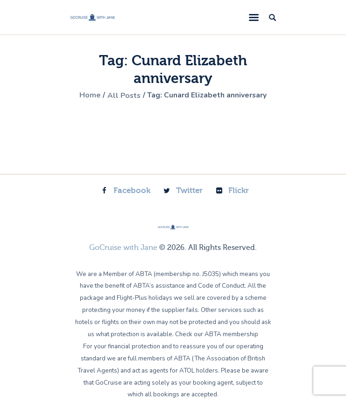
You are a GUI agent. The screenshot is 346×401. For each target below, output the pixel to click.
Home (88, 95)
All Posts (123, 95)
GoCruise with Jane (123, 247)
